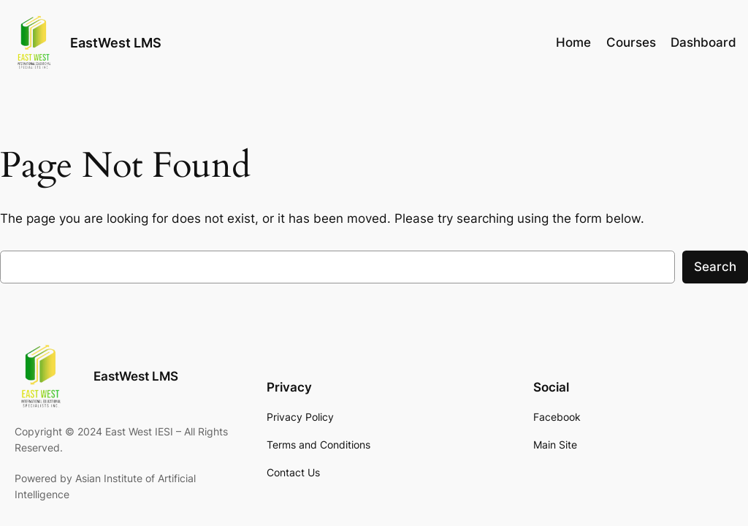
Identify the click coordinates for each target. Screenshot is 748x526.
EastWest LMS (115, 42)
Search (715, 266)
